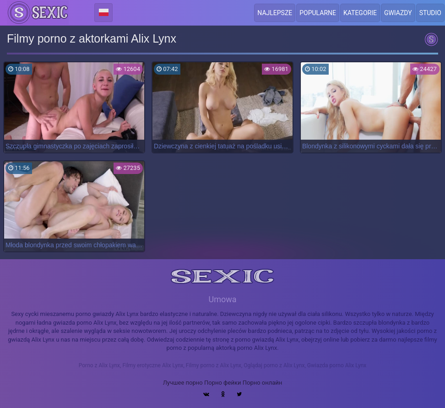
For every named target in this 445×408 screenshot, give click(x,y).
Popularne (317, 12)
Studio (430, 12)
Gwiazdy (398, 12)
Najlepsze (274, 12)
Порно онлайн (262, 382)
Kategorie (360, 12)
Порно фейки (222, 382)
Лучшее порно (183, 382)
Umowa (222, 299)
